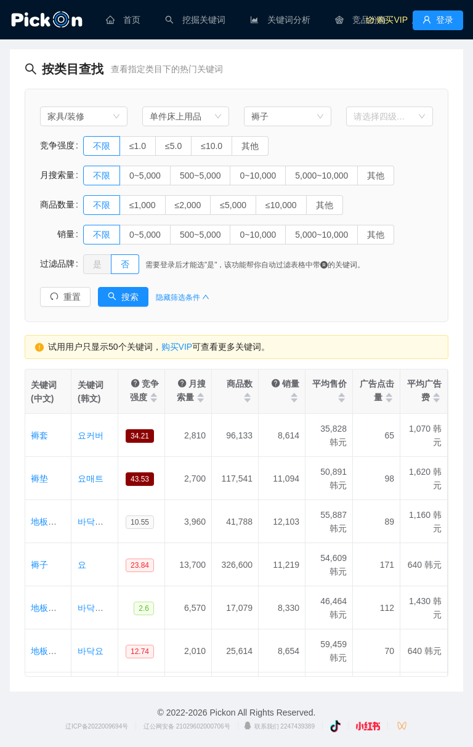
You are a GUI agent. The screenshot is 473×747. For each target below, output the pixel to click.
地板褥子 (48, 651)
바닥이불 (95, 522)
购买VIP (177, 347)
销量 (57, 234)
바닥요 (90, 651)
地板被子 (48, 522)
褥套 (39, 435)
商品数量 (57, 204)
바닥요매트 (99, 608)
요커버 (90, 435)
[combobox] (83, 116)
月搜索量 (57, 175)
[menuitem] (123, 19)
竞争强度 (57, 145)
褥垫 (39, 478)
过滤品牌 (57, 264)
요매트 (90, 478)
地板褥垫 (48, 608)
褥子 (39, 565)
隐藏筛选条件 (182, 297)
